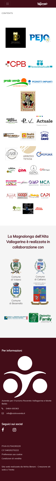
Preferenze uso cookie (12, 454)
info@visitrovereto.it (13, 413)
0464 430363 (10, 408)
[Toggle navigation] (7, 4)
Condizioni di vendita (11, 458)
